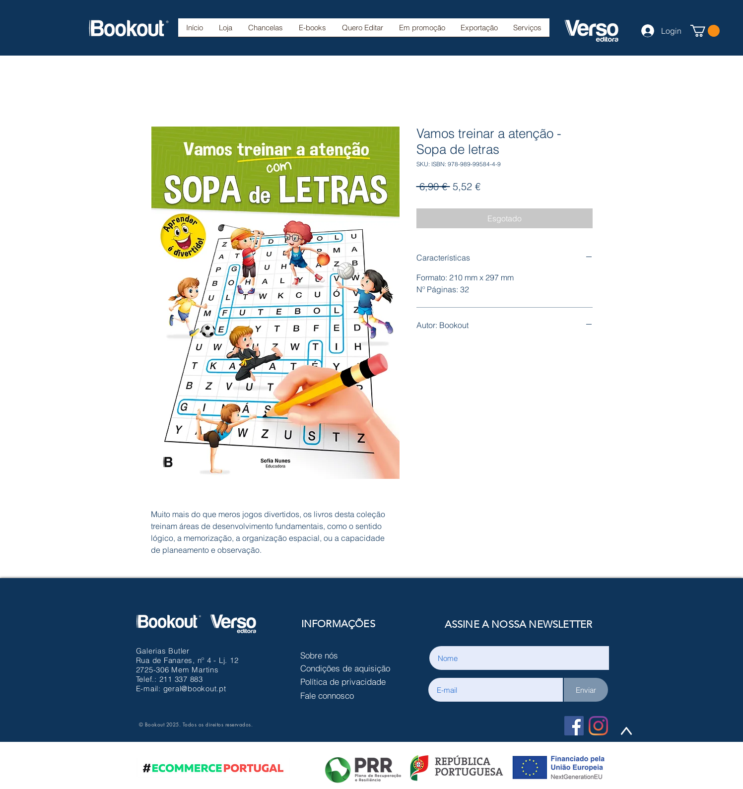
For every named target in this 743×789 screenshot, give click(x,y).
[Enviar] (586, 690)
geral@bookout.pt (194, 688)
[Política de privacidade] (348, 681)
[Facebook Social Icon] (574, 725)
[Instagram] (598, 725)
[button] (265, 30)
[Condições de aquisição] (348, 667)
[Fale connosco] (348, 695)
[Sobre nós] (348, 655)
